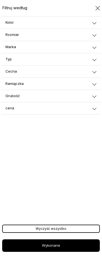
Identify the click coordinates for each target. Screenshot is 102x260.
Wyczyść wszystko (51, 229)
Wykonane (51, 245)
